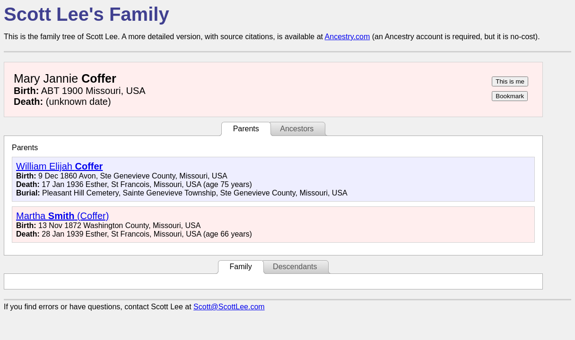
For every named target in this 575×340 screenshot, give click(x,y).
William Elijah (59, 166)
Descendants (295, 267)
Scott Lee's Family (86, 14)
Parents (246, 129)
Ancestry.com (347, 37)
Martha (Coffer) (62, 216)
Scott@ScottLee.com (229, 307)
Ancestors (297, 129)
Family (241, 267)
